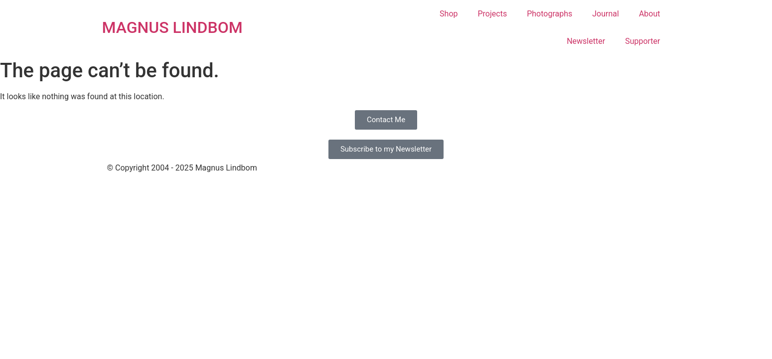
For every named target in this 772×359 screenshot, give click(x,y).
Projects (492, 13)
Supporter (642, 41)
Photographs (549, 13)
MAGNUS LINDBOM (172, 27)
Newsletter (586, 41)
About (649, 13)
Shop (449, 13)
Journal (605, 13)
